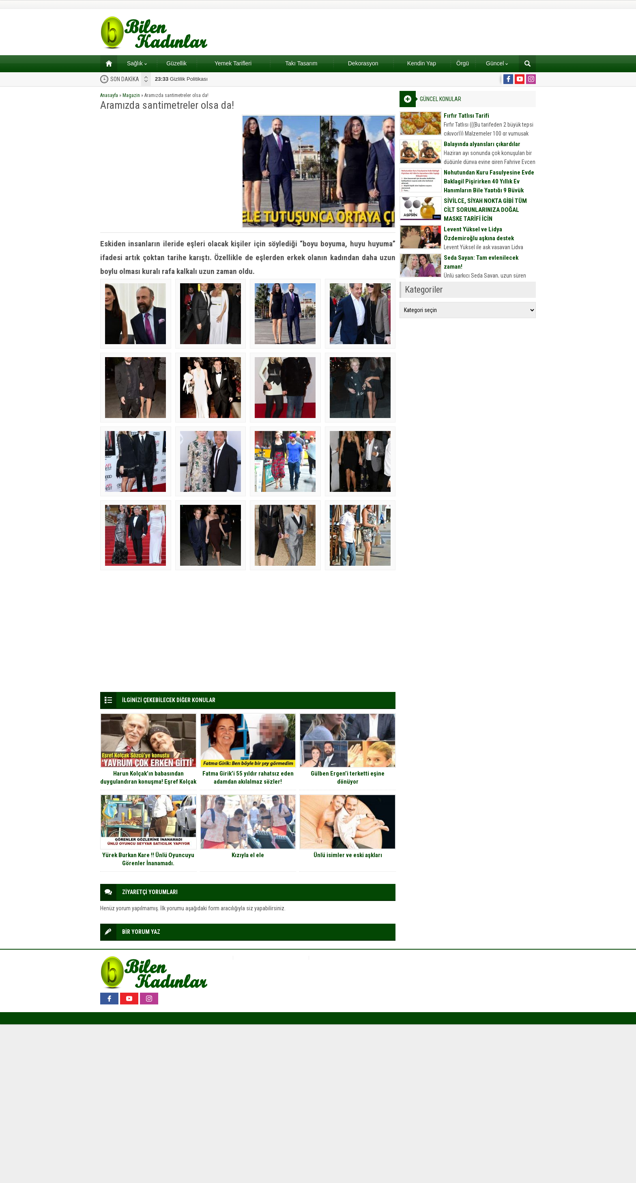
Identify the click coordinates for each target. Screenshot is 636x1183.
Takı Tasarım (301, 63)
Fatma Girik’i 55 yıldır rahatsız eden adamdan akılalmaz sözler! (248, 777)
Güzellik (176, 63)
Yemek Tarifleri (233, 63)
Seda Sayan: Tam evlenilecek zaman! (481, 262)
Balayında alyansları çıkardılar (482, 144)
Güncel (497, 63)
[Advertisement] (168, 171)
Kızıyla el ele (248, 855)
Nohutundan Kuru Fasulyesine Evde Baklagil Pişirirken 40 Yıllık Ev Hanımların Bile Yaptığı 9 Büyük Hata (489, 186)
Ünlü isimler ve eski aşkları (348, 855)
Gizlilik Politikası (181, 79)
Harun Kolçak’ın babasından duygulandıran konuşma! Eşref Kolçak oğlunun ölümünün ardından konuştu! (148, 781)
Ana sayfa (106, 63)
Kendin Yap (421, 63)
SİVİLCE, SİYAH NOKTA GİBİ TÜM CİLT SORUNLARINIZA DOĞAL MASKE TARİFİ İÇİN (485, 209)
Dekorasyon (363, 63)
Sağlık (137, 63)
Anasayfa (109, 95)
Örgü (462, 63)
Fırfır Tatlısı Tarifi (466, 115)
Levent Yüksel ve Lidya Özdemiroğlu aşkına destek (479, 234)
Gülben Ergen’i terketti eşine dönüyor (348, 777)
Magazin (131, 95)
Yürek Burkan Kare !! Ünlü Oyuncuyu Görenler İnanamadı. (148, 859)
